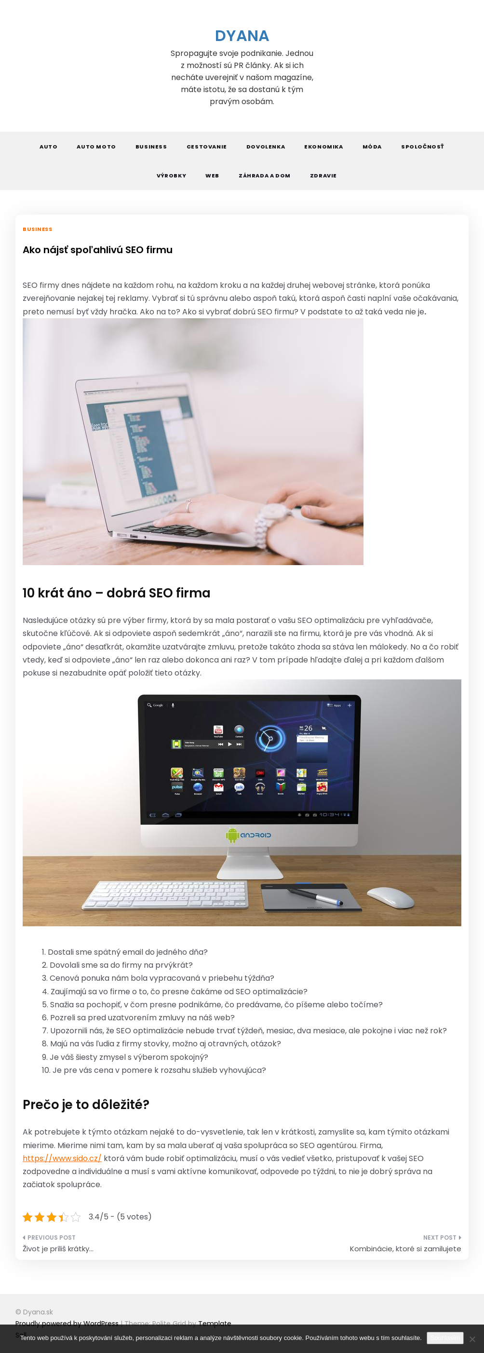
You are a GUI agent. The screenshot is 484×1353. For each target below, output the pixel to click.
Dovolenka (265, 146)
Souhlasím (445, 1337)
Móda (372, 146)
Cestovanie (207, 146)
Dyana (242, 35)
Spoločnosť (422, 146)
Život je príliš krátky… (58, 1249)
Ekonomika (323, 146)
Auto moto (96, 146)
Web (212, 175)
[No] (472, 1339)
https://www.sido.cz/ (62, 1158)
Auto (48, 146)
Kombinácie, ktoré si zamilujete (405, 1249)
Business (151, 146)
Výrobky (171, 175)
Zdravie (323, 175)
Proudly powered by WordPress (68, 1323)
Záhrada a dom (265, 175)
